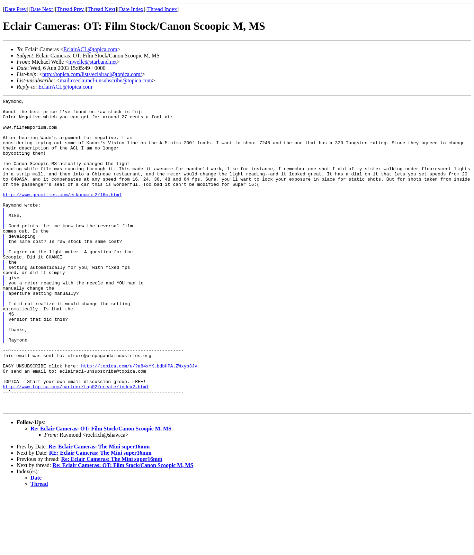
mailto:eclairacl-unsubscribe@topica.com (106, 80)
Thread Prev (70, 9)
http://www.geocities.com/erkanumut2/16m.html (62, 214)
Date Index (131, 9)
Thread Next (101, 9)
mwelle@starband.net (92, 62)
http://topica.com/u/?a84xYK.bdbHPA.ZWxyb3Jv (139, 420)
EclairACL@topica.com (90, 49)
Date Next (41, 9)
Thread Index (162, 9)
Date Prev (16, 9)
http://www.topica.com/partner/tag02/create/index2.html (76, 445)
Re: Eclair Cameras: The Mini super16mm (99, 509)
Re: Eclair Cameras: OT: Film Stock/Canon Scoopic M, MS (100, 491)
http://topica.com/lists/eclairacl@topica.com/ (92, 74)
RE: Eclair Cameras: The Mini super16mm (100, 515)
